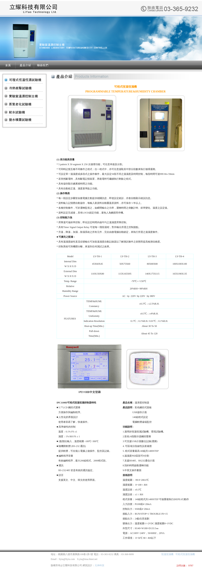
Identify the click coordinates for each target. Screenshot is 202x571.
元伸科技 (99, 565)
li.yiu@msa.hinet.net (87, 559)
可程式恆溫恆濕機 (185, 554)
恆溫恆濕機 (167, 554)
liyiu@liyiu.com (67, 559)
